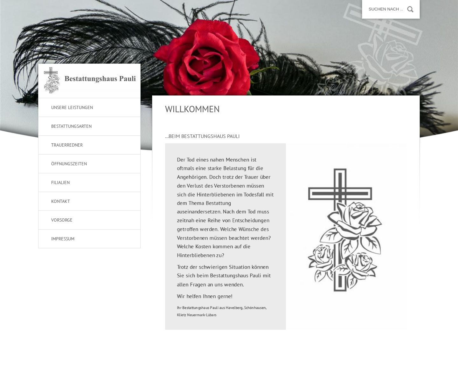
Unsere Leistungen (72, 107)
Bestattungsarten (71, 126)
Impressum (62, 239)
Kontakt (60, 201)
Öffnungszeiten (69, 164)
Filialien (60, 182)
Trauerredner (67, 145)
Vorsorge (62, 220)
